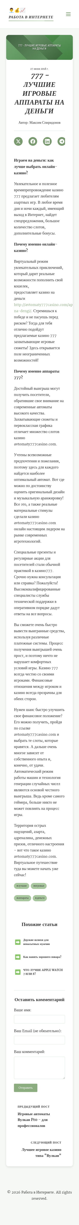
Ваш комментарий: (29, 1052)
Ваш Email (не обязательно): (38, 1031)
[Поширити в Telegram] (62, 141)
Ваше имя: (22, 1010)
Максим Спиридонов (45, 123)
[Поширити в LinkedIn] (47, 141)
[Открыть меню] (68, 14)
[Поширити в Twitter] (18, 141)
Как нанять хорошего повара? (42, 957)
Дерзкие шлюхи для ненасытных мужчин (36, 942)
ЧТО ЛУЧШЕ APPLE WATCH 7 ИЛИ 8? (43, 972)
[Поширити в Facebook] (32, 141)
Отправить (26, 1088)
